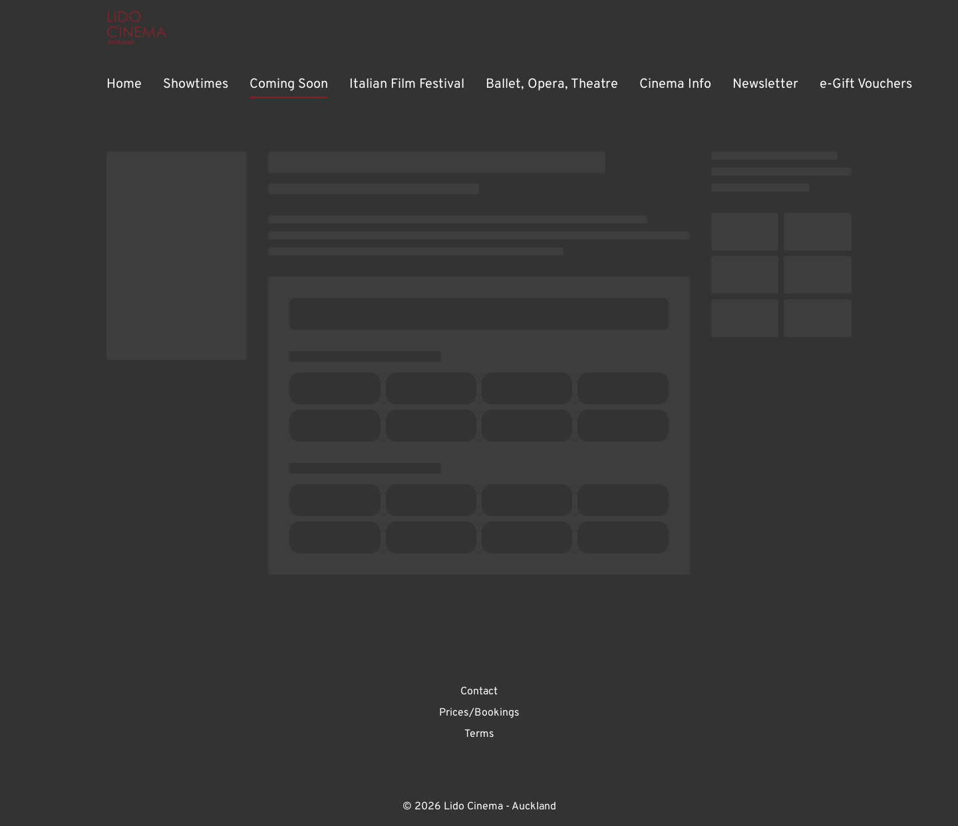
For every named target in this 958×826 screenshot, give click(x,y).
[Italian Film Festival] (406, 85)
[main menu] (509, 85)
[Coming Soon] (288, 85)
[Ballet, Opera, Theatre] (552, 85)
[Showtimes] (195, 85)
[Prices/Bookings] (479, 713)
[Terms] (479, 734)
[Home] (124, 85)
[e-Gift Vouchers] (866, 85)
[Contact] (479, 691)
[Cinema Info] (675, 85)
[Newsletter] (765, 85)
